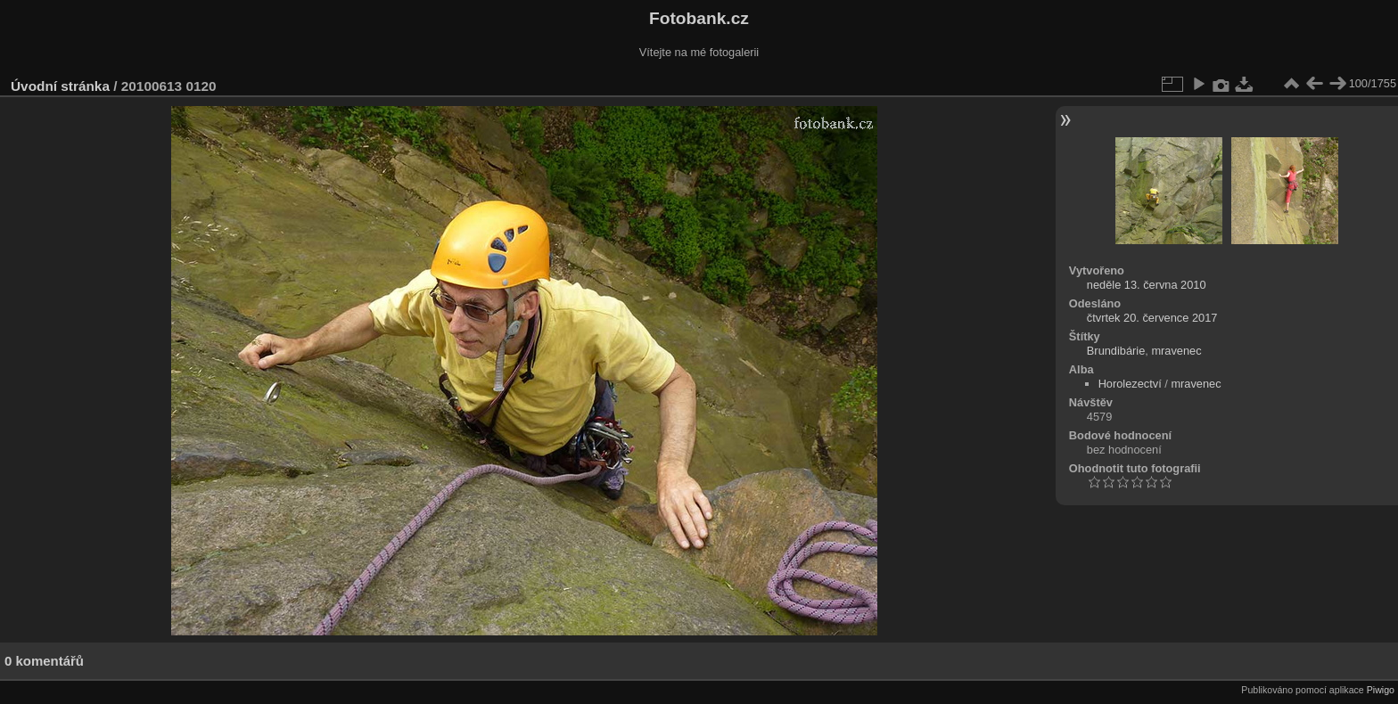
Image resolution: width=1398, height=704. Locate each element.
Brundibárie (1116, 350)
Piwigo (1380, 689)
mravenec (1176, 350)
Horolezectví (1130, 383)
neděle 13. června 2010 (1146, 284)
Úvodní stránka (60, 86)
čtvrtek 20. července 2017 (1152, 317)
